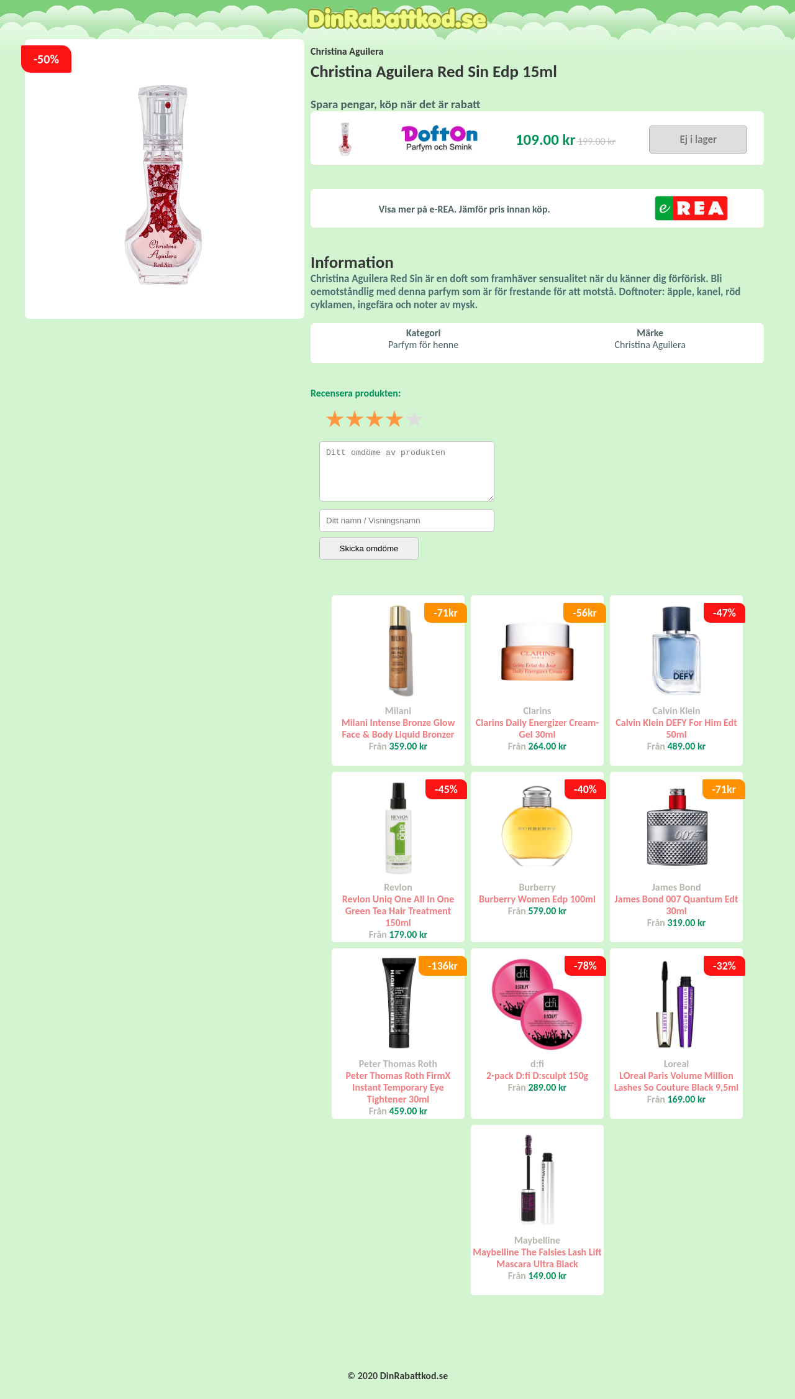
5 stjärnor (415, 420)
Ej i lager (698, 139)
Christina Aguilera (347, 51)
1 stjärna (335, 420)
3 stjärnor (375, 420)
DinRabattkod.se (414, 1376)
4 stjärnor (395, 420)
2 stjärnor (355, 420)
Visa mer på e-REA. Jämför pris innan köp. (464, 209)
